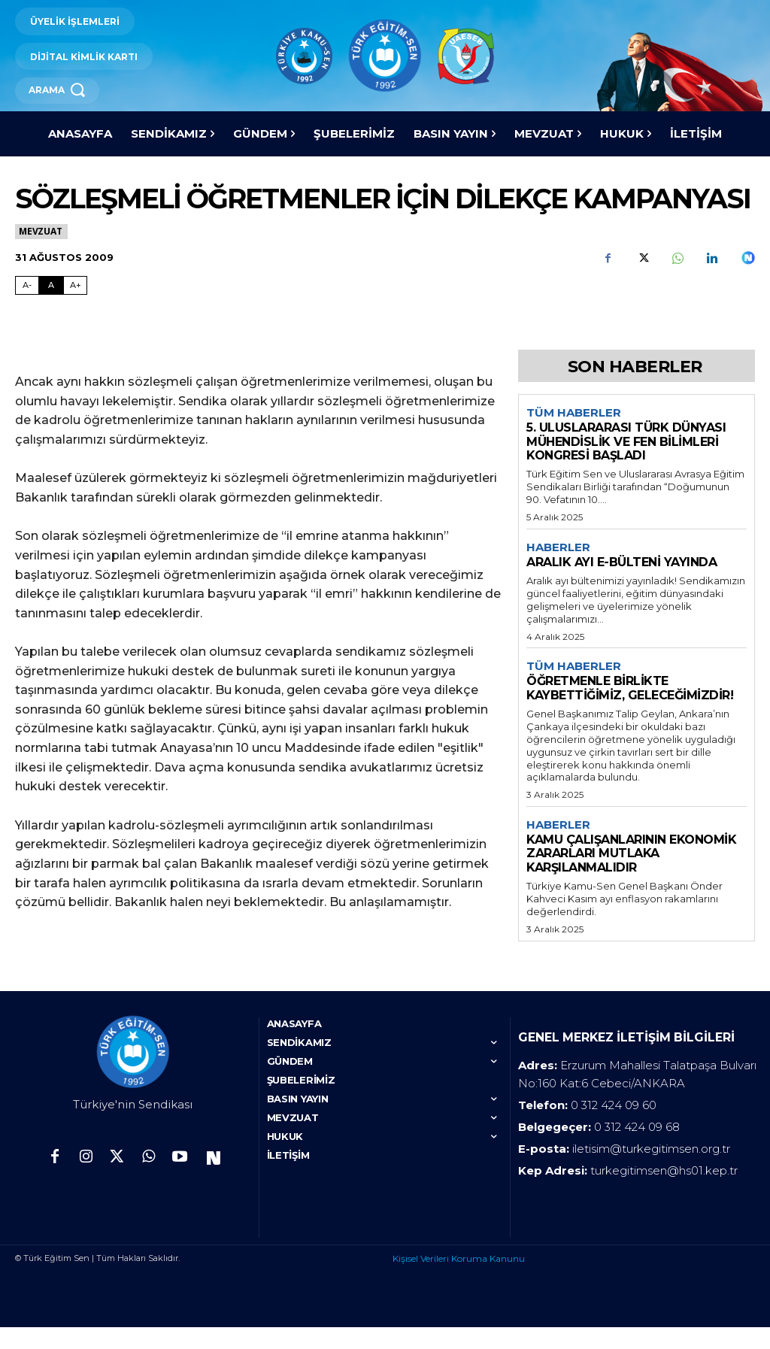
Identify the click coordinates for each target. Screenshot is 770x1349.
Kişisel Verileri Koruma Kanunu (459, 1280)
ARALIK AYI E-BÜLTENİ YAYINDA (621, 562)
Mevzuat (41, 231)
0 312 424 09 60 (613, 1127)
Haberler (558, 547)
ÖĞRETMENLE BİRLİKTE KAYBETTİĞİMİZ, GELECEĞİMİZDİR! (629, 688)
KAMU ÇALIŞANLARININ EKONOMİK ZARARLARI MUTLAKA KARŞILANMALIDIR (631, 853)
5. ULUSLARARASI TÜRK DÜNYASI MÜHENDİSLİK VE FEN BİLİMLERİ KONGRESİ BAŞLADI (626, 441)
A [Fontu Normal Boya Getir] (51, 285)
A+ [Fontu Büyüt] (75, 285)
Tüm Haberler (573, 413)
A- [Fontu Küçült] (27, 285)
